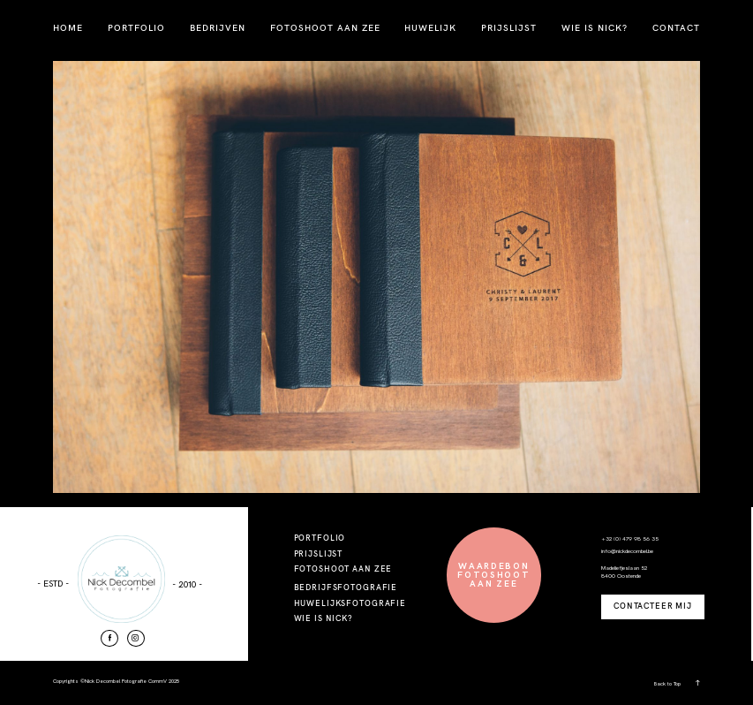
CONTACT (676, 28)
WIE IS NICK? (594, 28)
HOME (68, 28)
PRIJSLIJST (509, 28)
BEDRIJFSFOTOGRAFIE (346, 587)
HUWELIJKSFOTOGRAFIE (350, 603)
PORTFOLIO (136, 28)
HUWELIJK (430, 28)
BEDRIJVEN (217, 28)
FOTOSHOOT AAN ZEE (325, 28)
